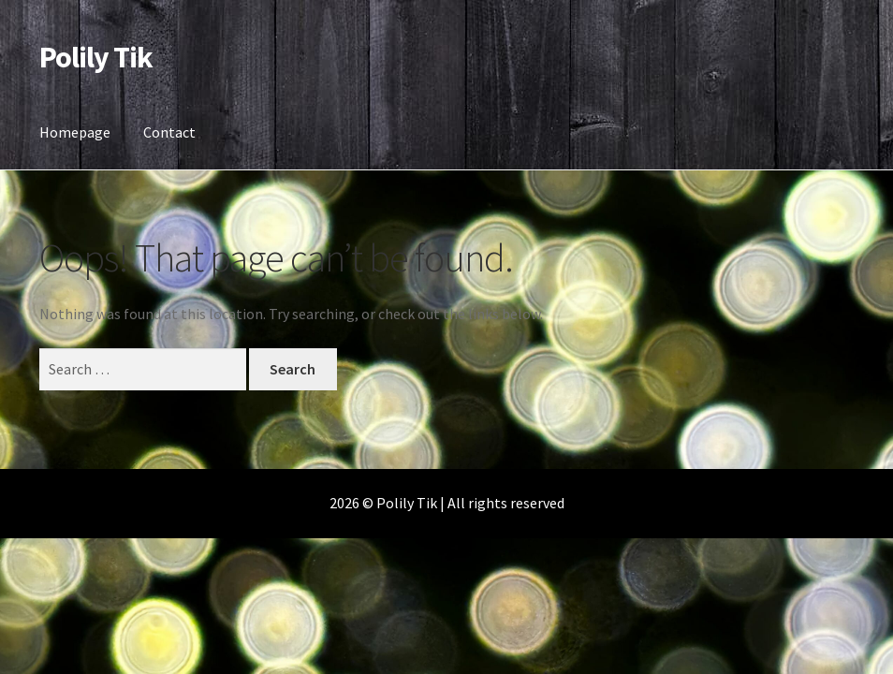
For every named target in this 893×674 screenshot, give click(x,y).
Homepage (74, 132)
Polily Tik (96, 57)
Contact (169, 132)
